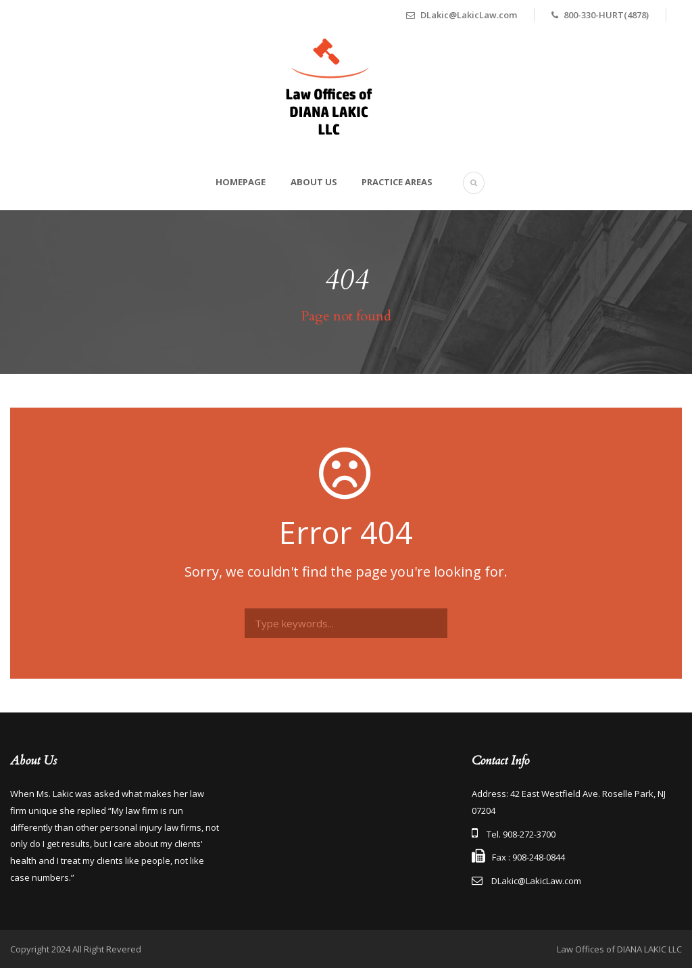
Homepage (241, 182)
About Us (314, 182)
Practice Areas (397, 182)
